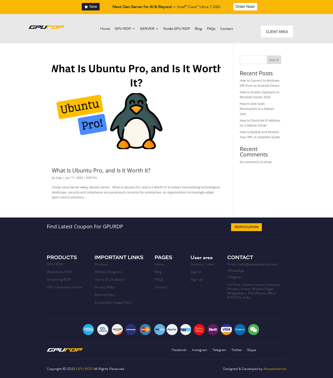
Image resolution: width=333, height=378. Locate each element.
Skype (251, 350)
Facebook (179, 350)
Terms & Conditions (110, 279)
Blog (198, 29)
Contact (226, 29)
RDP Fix (91, 178)
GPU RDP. (85, 369)
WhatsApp (235, 271)
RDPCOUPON (246, 227)
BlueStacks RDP (59, 272)
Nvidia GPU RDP (176, 29)
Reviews (101, 264)
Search (274, 60)
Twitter (236, 350)
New (93, 6)
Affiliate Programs (108, 272)
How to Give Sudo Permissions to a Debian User (257, 109)
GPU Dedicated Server (64, 287)
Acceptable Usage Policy (113, 302)
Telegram (234, 277)
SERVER (147, 29)
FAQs (211, 29)
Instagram (200, 350)
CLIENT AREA (277, 32)
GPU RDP (123, 29)
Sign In (195, 272)
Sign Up (196, 279)
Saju (59, 178)
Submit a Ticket (202, 264)
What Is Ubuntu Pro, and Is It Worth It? (101, 170)
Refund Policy (105, 295)
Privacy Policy (105, 287)
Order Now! (245, 6)
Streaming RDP (59, 279)
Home (105, 29)
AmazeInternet (275, 369)
